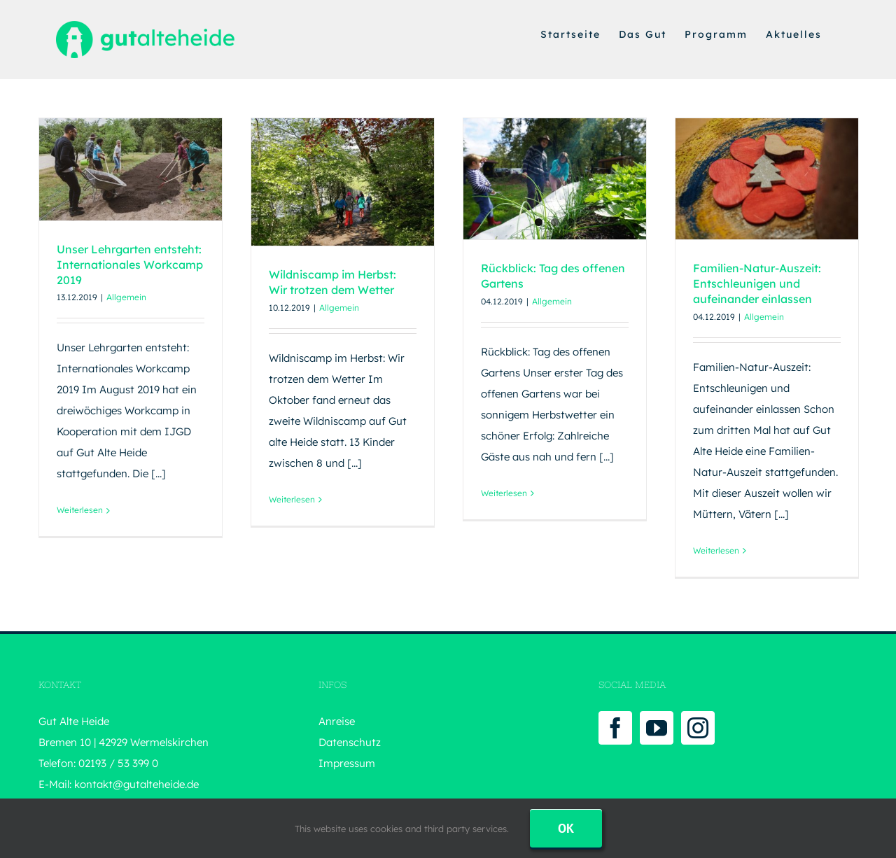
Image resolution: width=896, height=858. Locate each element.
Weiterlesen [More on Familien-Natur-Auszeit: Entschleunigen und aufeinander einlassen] (716, 550)
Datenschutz (349, 742)
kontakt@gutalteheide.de (136, 784)
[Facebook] (615, 728)
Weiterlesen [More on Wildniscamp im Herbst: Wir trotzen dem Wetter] (292, 499)
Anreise (336, 721)
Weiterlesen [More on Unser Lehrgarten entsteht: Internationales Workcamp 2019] (80, 510)
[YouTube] (656, 728)
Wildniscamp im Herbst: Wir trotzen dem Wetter (332, 282)
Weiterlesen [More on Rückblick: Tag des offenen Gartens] (504, 493)
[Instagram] (698, 728)
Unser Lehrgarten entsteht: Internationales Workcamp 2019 (130, 264)
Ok (566, 828)
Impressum (346, 763)
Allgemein (126, 297)
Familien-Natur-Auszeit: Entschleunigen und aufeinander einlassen (757, 283)
